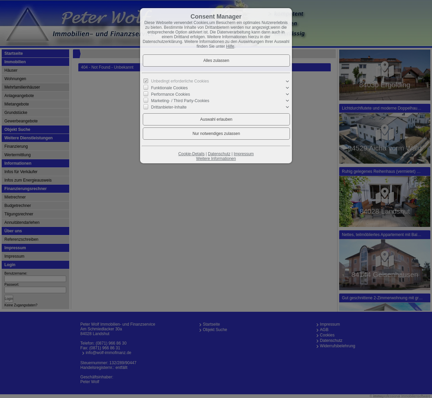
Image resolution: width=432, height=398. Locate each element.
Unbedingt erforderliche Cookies (180, 81)
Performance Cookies (170, 94)
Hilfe (230, 46)
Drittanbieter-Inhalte (169, 107)
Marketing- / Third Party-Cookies (180, 100)
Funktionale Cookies (169, 87)
